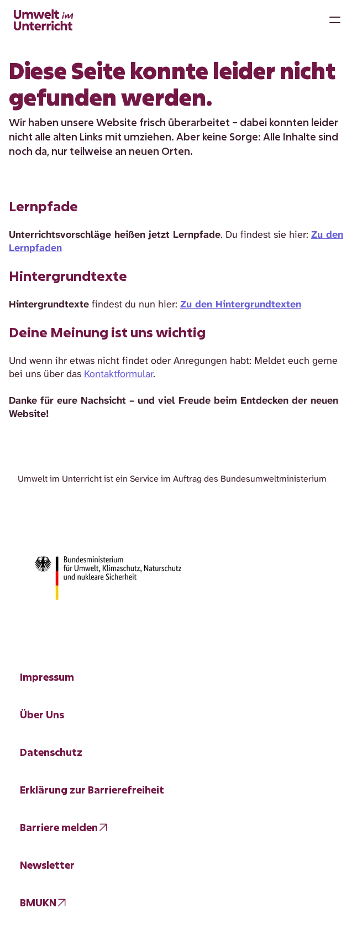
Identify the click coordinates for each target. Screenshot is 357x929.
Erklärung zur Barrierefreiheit (92, 789)
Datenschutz (51, 752)
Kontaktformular (118, 373)
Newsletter (47, 864)
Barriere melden (59, 827)
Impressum (47, 676)
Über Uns (42, 714)
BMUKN (38, 902)
